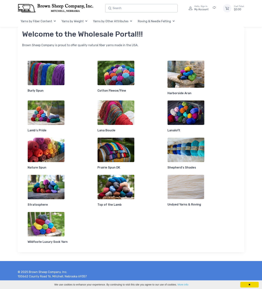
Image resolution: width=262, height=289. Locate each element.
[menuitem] (38, 21)
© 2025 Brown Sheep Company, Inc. (42, 272)
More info (183, 284)
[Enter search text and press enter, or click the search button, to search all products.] (141, 8)
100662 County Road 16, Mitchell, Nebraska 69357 (52, 276)
